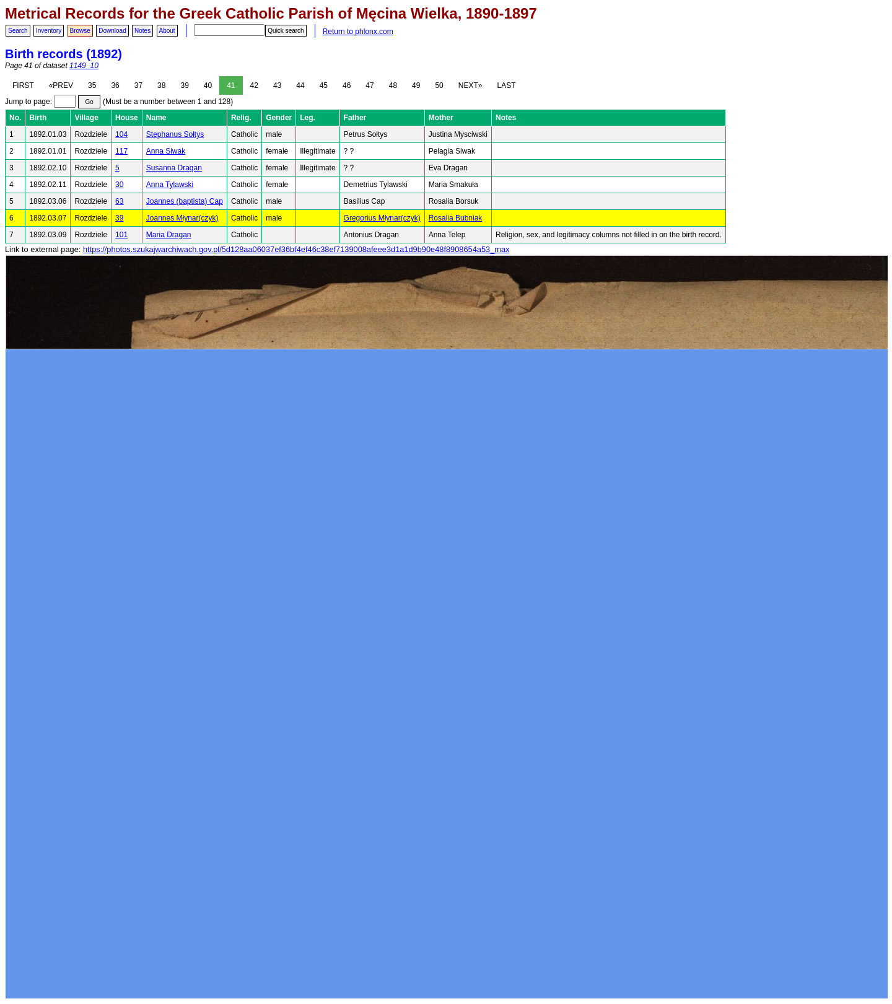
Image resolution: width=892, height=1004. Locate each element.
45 (324, 85)
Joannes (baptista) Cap (184, 201)
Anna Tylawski (169, 184)
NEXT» (470, 85)
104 (121, 134)
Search (18, 30)
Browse (80, 30)
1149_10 (83, 65)
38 (161, 85)
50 (439, 85)
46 (347, 85)
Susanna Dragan (174, 168)
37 (138, 85)
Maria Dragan (168, 234)
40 (208, 85)
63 (119, 201)
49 (416, 85)
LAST (506, 85)
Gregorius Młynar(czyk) (382, 218)
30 (119, 184)
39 (184, 85)
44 (300, 85)
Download (112, 30)
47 (369, 85)
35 (92, 85)
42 (254, 85)
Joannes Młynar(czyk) (182, 218)
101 (121, 234)
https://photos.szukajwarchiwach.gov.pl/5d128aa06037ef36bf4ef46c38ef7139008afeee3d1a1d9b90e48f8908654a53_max (296, 249)
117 (121, 151)
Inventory (48, 30)
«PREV (61, 85)
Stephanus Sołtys (175, 134)
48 (393, 85)
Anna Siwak (165, 151)
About (167, 30)
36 (115, 85)
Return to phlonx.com (358, 31)
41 (231, 85)
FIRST (23, 85)
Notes (142, 30)
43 (277, 85)
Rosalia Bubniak (456, 218)
